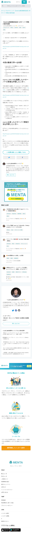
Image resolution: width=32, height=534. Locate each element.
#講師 (8, 258)
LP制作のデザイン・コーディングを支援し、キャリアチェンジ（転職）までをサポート (17, 268)
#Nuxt (13, 243)
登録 (24, 2)
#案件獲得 (19, 213)
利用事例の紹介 (5, 481)
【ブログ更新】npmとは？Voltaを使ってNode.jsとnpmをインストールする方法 (17, 226)
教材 (4, 29)
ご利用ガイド (4, 479)
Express (24, 27)
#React (24, 213)
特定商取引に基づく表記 (7, 502)
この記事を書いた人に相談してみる (16, 152)
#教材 (12, 258)
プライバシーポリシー (6, 505)
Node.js (12, 27)
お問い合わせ (4, 492)
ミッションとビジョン (6, 489)
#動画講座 (16, 258)
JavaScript (16, 27)
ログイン (18, 2)
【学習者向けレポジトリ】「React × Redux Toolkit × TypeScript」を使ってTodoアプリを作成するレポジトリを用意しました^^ (16, 343)
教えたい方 (4, 473)
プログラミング (9, 10)
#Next (8, 216)
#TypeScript (14, 213)
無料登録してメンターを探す (16, 448)
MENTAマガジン (5, 521)
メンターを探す (5, 513)
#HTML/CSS (8, 274)
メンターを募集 (5, 516)
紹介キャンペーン (5, 484)
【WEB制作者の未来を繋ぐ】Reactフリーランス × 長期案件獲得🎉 (17, 210)
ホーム (3, 10)
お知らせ (3, 487)
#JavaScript (8, 213)
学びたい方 (4, 476)
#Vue (8, 246)
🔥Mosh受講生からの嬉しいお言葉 (14, 255)
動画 (20, 27)
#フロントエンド (24, 243)
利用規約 (3, 500)
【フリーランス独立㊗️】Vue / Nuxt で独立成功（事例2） (17, 240)
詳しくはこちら (11, 174)
